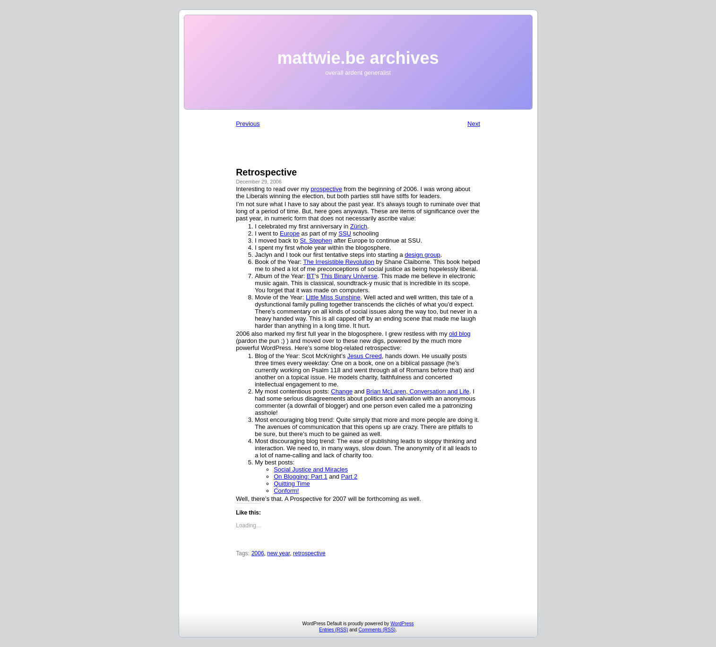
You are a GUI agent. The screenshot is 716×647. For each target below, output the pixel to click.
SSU (344, 233)
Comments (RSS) (377, 629)
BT (311, 276)
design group (422, 254)
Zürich (358, 226)
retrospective (309, 553)
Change (342, 391)
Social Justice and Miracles (311, 469)
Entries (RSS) (333, 629)
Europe (290, 233)
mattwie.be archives (358, 58)
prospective (326, 188)
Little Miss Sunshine (333, 297)
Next (473, 123)
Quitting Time (292, 483)
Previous (248, 123)
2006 (257, 553)
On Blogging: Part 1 (300, 476)
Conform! (286, 490)
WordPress (402, 623)
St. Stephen (316, 240)
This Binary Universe (348, 276)
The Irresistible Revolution (338, 261)
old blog (460, 333)
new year (278, 553)
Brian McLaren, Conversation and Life (417, 391)
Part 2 (349, 476)
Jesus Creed (364, 355)
